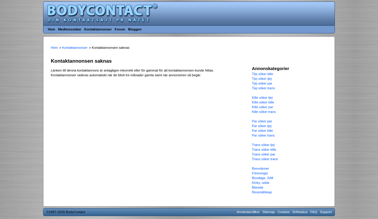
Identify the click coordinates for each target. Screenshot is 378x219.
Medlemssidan (69, 29)
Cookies (284, 212)
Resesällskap (262, 192)
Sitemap (269, 212)
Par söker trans (263, 135)
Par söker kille (262, 130)
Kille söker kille (263, 102)
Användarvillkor (248, 212)
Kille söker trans (264, 111)
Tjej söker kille (262, 74)
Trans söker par (263, 154)
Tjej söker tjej (262, 78)
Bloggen (134, 29)
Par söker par (262, 121)
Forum (120, 29)
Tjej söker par (262, 83)
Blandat (257, 187)
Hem (51, 29)
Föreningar (260, 173)
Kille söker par (262, 107)
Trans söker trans (265, 159)
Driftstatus (299, 212)
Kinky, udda (260, 182)
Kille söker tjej (262, 97)
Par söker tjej (261, 126)
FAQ (313, 212)
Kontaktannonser (98, 29)
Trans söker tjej (263, 145)
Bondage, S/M (262, 178)
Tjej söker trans (263, 88)
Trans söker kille (264, 149)
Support (326, 212)
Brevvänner (260, 168)
